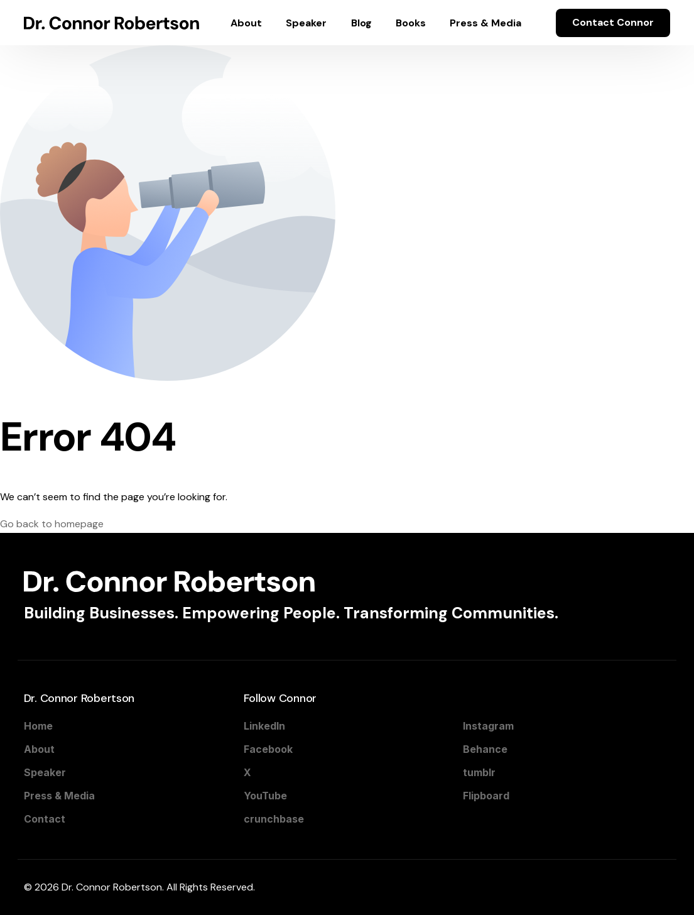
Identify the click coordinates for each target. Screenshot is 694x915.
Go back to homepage (52, 523)
